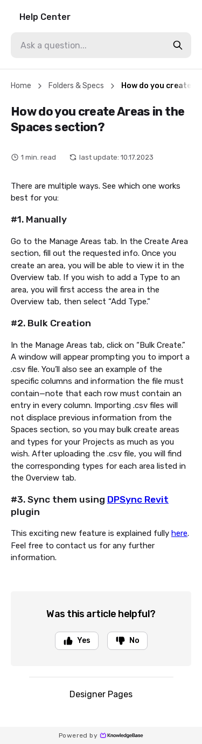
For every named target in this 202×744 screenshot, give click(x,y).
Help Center (45, 17)
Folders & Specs (76, 85)
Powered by (101, 735)
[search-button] (178, 45)
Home (21, 85)
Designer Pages (101, 694)
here (179, 533)
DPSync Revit (138, 499)
